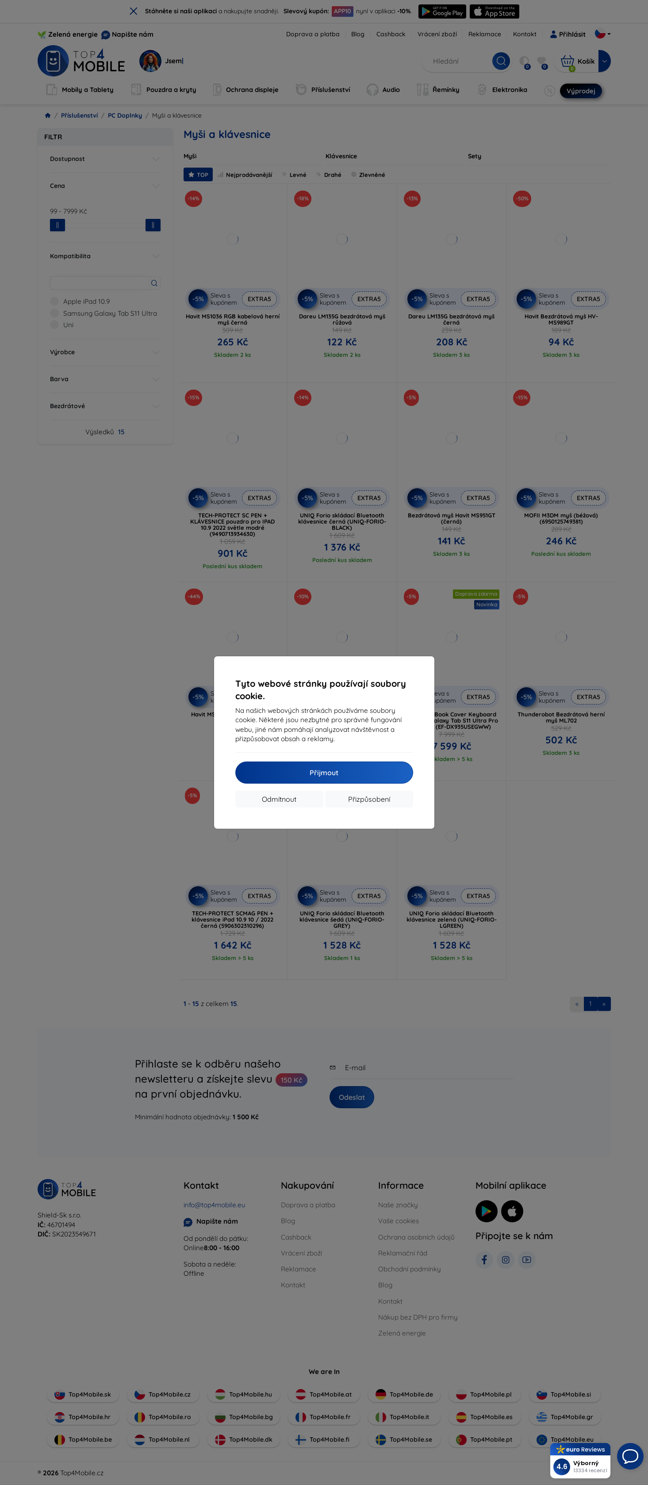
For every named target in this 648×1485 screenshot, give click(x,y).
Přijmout (324, 772)
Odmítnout (279, 799)
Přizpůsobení (369, 799)
